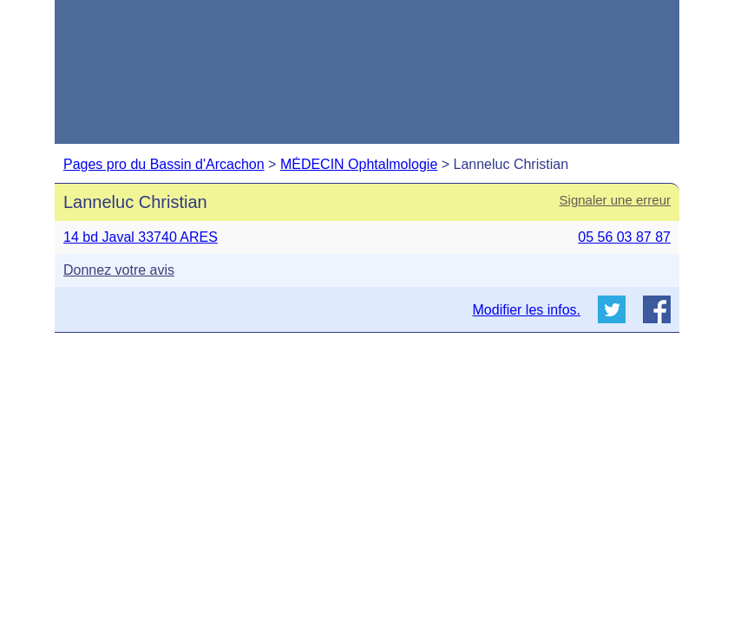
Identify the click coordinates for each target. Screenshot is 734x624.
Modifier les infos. (527, 309)
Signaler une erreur (615, 199)
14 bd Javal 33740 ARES (140, 237)
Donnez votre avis (118, 270)
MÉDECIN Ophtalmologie (358, 164)
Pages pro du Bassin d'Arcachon (164, 164)
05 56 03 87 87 (624, 237)
